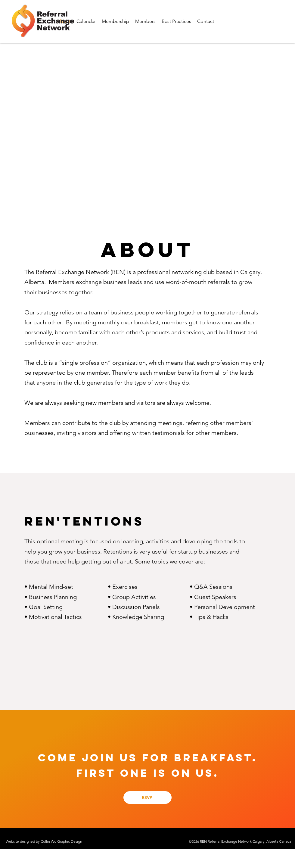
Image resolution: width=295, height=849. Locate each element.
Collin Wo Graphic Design (61, 841)
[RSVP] (147, 797)
